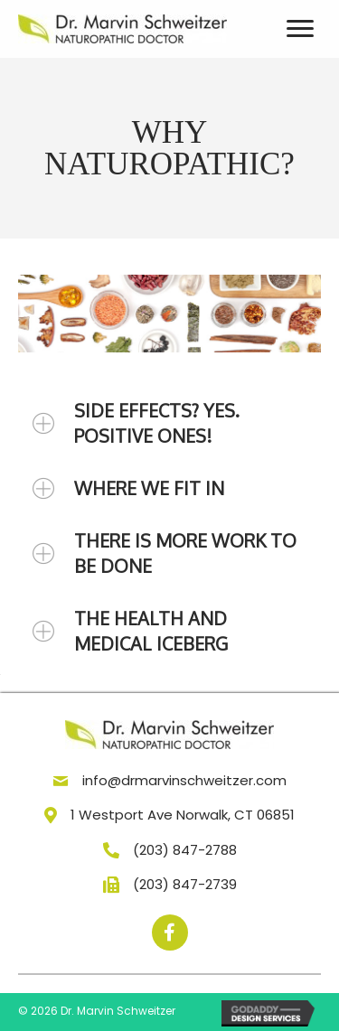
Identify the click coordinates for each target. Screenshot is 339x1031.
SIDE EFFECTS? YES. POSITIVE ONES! (157, 422)
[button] (170, 932)
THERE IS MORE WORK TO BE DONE (185, 553)
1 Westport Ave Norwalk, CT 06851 (183, 814)
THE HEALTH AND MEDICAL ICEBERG (151, 630)
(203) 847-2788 (185, 849)
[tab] (169, 423)
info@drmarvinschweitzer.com (184, 780)
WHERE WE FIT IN (149, 488)
